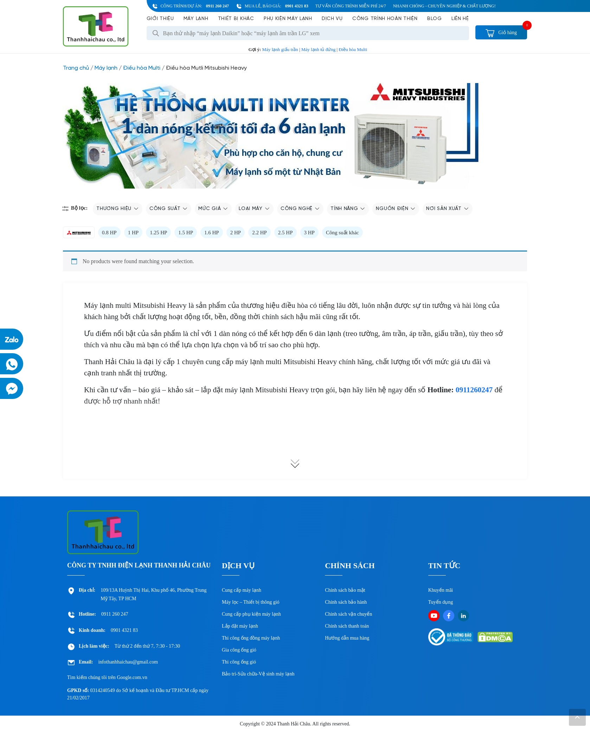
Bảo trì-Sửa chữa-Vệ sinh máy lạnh (258, 674)
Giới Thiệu (160, 18)
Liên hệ (460, 18)
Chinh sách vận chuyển (348, 614)
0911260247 (474, 390)
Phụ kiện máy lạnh (288, 18)
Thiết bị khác (236, 18)
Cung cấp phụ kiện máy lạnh (251, 614)
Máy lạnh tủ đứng (318, 49)
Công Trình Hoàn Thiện (385, 18)
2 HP (235, 232)
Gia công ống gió (239, 650)
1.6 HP (211, 232)
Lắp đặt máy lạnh (240, 626)
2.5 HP (285, 232)
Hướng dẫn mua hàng (347, 638)
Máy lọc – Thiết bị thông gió (251, 602)
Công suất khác (342, 232)
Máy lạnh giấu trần (280, 49)
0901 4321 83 (296, 6)
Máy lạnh (196, 18)
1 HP (133, 232)
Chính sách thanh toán (347, 626)
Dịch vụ (332, 18)
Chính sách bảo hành (346, 602)
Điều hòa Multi (353, 49)
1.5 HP (185, 232)
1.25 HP (158, 232)
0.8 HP (109, 232)
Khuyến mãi (440, 590)
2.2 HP (259, 232)
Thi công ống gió (239, 662)
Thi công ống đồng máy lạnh (251, 638)
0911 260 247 (217, 6)
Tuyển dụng (440, 602)
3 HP (309, 232)
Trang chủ (76, 68)
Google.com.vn (132, 677)
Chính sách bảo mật (345, 590)
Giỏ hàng (501, 32)
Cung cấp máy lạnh (241, 590)
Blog (434, 18)
